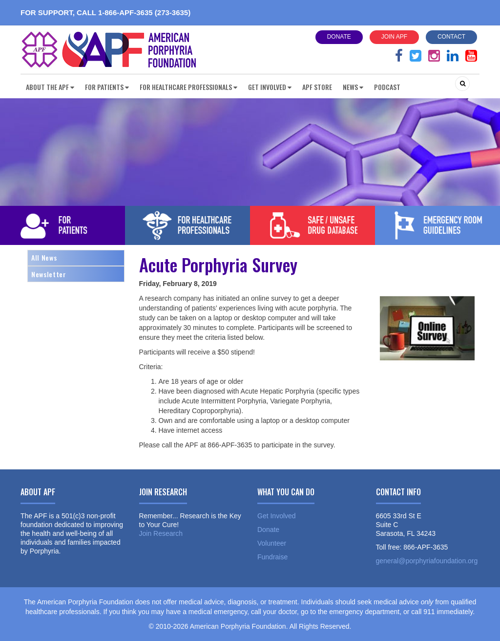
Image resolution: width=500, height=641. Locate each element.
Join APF (394, 36)
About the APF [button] (50, 87)
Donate (339, 36)
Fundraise (272, 557)
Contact (451, 36)
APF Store (317, 87)
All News (44, 257)
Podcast (387, 87)
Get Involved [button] (270, 87)
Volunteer (271, 543)
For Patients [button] (107, 87)
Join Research (161, 533)
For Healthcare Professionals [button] (188, 87)
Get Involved (276, 516)
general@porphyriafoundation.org (427, 561)
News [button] (353, 87)
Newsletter (48, 274)
